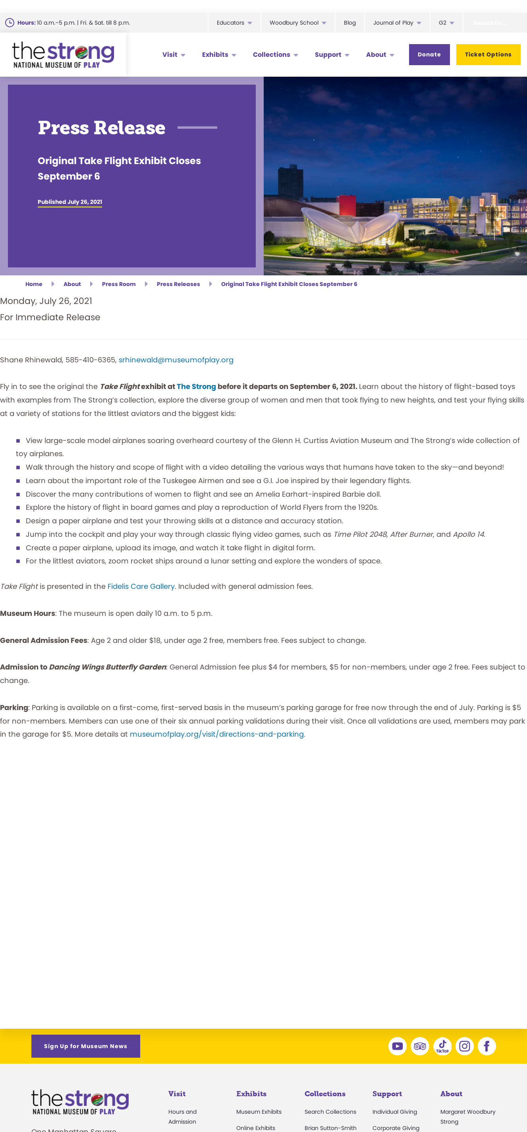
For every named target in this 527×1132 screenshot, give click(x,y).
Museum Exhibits (259, 1112)
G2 (442, 23)
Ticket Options (488, 54)
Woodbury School (294, 23)
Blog (350, 23)
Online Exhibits (255, 1128)
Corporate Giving (396, 1128)
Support (328, 54)
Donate (429, 54)
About (376, 54)
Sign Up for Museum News (85, 1046)
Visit (170, 54)
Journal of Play (393, 23)
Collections (271, 54)
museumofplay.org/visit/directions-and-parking (217, 734)
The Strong (196, 386)
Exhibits (215, 54)
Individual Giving (395, 1112)
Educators (230, 23)
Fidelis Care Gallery (141, 586)
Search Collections (330, 1112)
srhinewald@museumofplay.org (176, 360)
